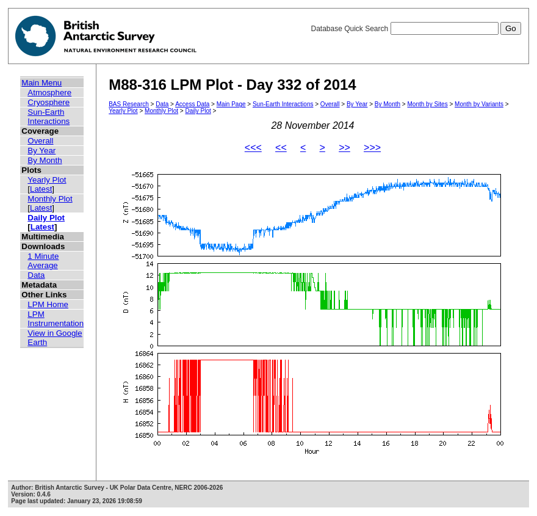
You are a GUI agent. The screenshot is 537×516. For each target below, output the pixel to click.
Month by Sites (428, 104)
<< (281, 147)
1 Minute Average (43, 261)
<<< (253, 147)
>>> (372, 147)
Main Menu (41, 82)
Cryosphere (48, 102)
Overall (40, 140)
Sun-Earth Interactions (48, 116)
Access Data (192, 104)
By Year (41, 150)
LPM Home (47, 304)
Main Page (231, 104)
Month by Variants (479, 104)
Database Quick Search (416, 28)
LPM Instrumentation (55, 319)
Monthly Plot (49, 198)
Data (36, 275)
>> (344, 147)
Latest (41, 189)
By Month (44, 160)
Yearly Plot (46, 179)
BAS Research (129, 104)
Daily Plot (46, 217)
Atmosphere (49, 92)
